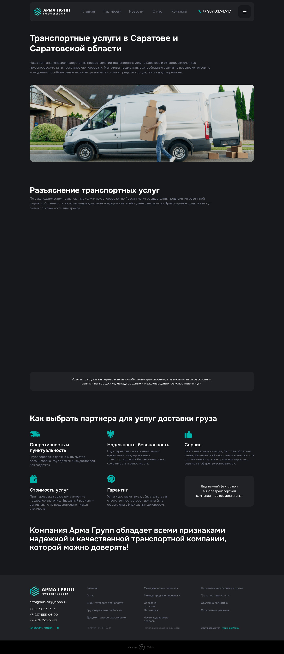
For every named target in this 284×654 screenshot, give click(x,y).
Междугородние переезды (161, 588)
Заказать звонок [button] (42, 628)
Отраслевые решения (215, 610)
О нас (157, 11)
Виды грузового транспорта (105, 603)
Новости (136, 11)
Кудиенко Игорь (230, 627)
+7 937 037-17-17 (216, 11)
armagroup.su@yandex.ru (48, 602)
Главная (88, 11)
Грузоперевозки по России (104, 610)
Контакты (179, 11)
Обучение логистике (214, 603)
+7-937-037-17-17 (42, 609)
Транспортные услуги (215, 595)
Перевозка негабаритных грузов (222, 588)
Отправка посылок (150, 604)
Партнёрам (112, 11)
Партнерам (151, 610)
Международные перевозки (162, 595)
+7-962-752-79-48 (43, 620)
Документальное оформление (106, 617)
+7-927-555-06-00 (44, 615)
